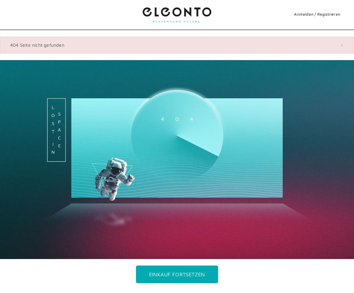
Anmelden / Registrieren (317, 14)
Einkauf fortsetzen (177, 274)
